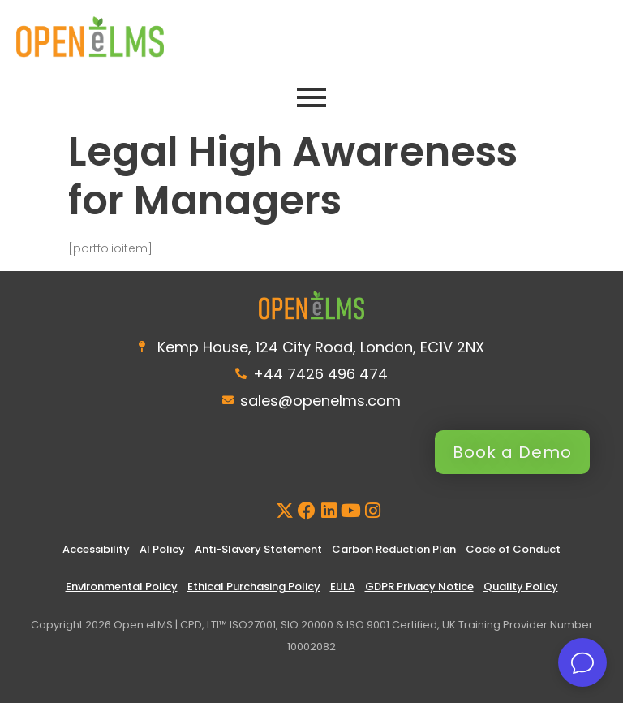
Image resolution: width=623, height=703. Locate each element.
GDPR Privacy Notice (419, 586)
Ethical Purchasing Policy (253, 586)
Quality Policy (520, 586)
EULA (342, 586)
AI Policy (162, 549)
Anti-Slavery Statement (258, 549)
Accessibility (96, 549)
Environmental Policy (122, 586)
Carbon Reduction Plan (394, 549)
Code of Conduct (513, 549)
